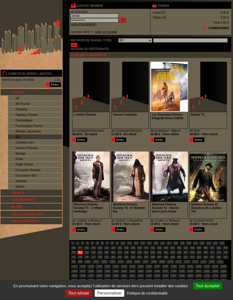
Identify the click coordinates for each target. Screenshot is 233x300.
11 (129, 243)
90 (179, 257)
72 (218, 252)
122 (115, 266)
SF (18, 98)
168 (181, 275)
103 (112, 261)
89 (172, 257)
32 (113, 248)
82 (126, 257)
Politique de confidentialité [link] (147, 293)
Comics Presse (26, 148)
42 (179, 248)
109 (162, 261)
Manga (21, 153)
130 (181, 266)
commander (218, 28)
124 (132, 266)
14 (149, 243)
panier (163, 6)
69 (199, 252)
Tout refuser (78, 293)
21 (195, 243)
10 (123, 243)
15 (156, 243)
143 (132, 271)
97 (225, 257)
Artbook (21, 181)
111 (178, 261)
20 (188, 243)
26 (73, 248)
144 (140, 271)
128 (165, 266)
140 (107, 271)
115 (211, 261)
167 (173, 275)
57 (120, 252)
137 (82, 271)
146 (157, 271)
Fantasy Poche (26, 115)
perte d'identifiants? (84, 24)
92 (192, 257)
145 (148, 271)
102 (104, 261)
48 (218, 248)
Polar (19, 159)
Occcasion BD (26, 175)
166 (165, 275)
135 (223, 266)
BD (18, 137)
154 (223, 271)
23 (208, 243)
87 (159, 257)
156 (82, 275)
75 (80, 257)
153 (215, 271)
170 (198, 275)
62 (152, 252)
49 (225, 248)
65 (172, 252)
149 (181, 271)
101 (95, 261)
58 (126, 252)
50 (73, 252)
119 (90, 266)
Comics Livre (25, 142)
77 (93, 257)
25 (221, 243)
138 (90, 271)
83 (133, 257)
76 (86, 257)
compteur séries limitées (30, 74)
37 (146, 248)
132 (198, 266)
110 (170, 261)
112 (186, 261)
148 (173, 271)
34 (126, 248)
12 (136, 243)
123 (124, 266)
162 (132, 275)
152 (206, 271)
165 (157, 275)
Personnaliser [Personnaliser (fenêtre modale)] (109, 293)
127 (157, 266)
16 (162, 243)
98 (73, 261)
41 (172, 248)
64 (166, 252)
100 (87, 261)
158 (99, 275)
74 (73, 257)
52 (86, 252)
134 (215, 266)
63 (159, 252)
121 (107, 266)
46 (205, 248)
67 (185, 252)
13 (142, 243)
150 (190, 271)
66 (179, 252)
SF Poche (23, 104)
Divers (20, 186)
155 (74, 275)
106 (137, 261)
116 (219, 261)
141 (115, 271)
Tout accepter (208, 286)
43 (185, 248)
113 (195, 261)
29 (93, 248)
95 (212, 257)
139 (99, 271)
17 (169, 243)
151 (198, 271)
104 (120, 261)
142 (124, 271)
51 (80, 252)
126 (148, 266)
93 (199, 257)
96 (218, 257)
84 (139, 257)
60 (139, 252)
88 (166, 257)
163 (140, 275)
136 (74, 271)
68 (192, 252)
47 (212, 248)
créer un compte (106, 32)
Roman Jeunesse (28, 131)
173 (223, 275)
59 (133, 252)
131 (190, 266)
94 (205, 257)
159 (107, 275)
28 (86, 248)
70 (205, 252)
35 (133, 248)
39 (159, 248)
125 (140, 266)
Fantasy (21, 109)
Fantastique (24, 120)
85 (146, 257)
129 (173, 266)
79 (106, 257)
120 (99, 266)
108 (153, 261)
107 (145, 261)
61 (146, 252)
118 (82, 266)
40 (166, 248)
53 (93, 252)
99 (80, 261)
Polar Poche (24, 164)
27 (80, 248)
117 (74, 266)
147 (165, 271)
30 (99, 248)
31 (106, 248)
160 (115, 275)
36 (139, 248)
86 (152, 257)
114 (203, 261)
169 (190, 275)
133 (206, 266)
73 (225, 252)
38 (152, 248)
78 (99, 257)
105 (129, 261)
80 (113, 257)
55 (106, 252)
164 (148, 275)
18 (175, 243)
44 (192, 248)
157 (90, 275)
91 (185, 257)
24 (215, 243)
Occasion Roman (28, 170)
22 (202, 243)
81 (120, 257)
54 (99, 252)
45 (199, 248)
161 (124, 275)
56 (113, 252)
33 (120, 248)
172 (215, 275)
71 (212, 252)
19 (182, 243)
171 (206, 275)
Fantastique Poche (29, 126)
